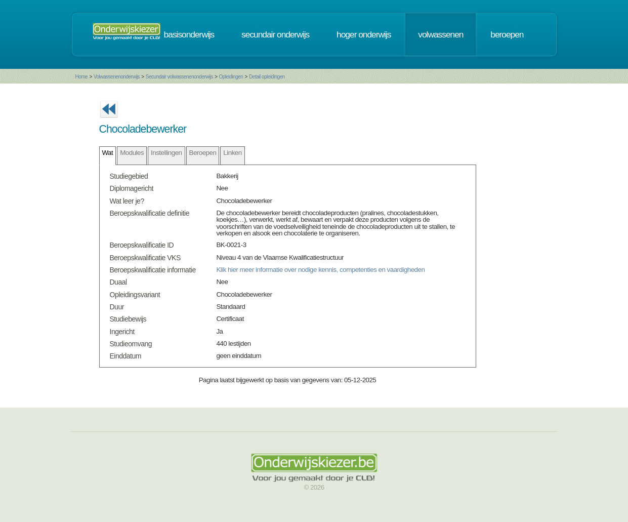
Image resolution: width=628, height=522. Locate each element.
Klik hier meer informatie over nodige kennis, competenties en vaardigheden (320, 269)
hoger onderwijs (364, 34)
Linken (232, 152)
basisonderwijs (189, 34)
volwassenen (440, 34)
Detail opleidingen (267, 76)
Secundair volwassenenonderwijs (179, 76)
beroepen (506, 34)
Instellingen (166, 152)
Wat (107, 152)
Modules (132, 152)
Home (81, 76)
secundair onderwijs (275, 34)
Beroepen (203, 152)
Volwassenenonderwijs (117, 76)
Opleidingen (231, 76)
